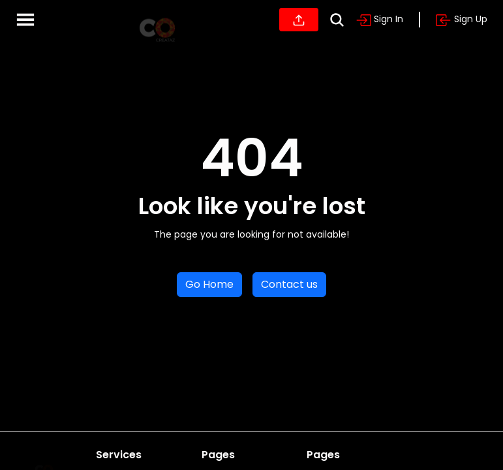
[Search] (337, 20)
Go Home (209, 284)
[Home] (157, 19)
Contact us (289, 284)
